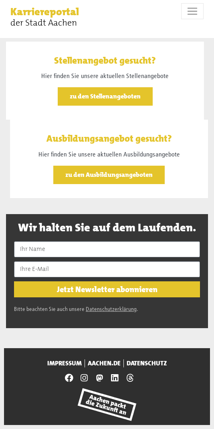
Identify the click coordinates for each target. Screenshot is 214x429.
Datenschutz (147, 363)
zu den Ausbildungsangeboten (109, 174)
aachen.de (104, 363)
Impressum (64, 363)
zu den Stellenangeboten (105, 96)
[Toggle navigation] (192, 11)
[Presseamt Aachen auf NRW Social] (99, 378)
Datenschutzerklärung (111, 309)
